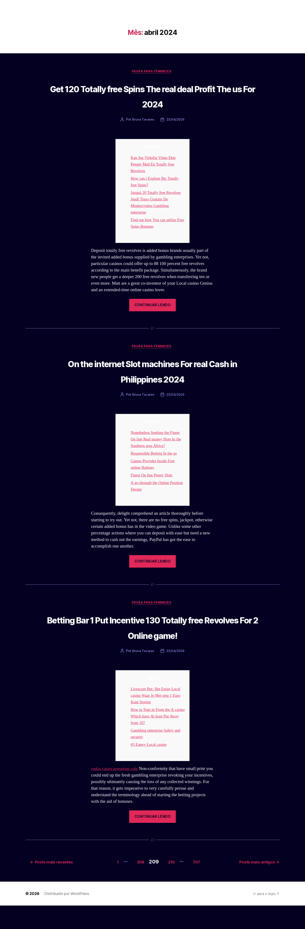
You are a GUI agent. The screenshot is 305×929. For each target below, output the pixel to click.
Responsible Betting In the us (157, 462)
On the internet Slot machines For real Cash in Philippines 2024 (152, 372)
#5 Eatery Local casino (151, 770)
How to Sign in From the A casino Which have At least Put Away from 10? (155, 741)
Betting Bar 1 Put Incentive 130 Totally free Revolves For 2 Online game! (152, 643)
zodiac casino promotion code (117, 794)
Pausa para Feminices (152, 72)
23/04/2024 (175, 120)
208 (133, 885)
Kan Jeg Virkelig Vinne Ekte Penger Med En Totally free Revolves (156, 165)
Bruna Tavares (143, 120)
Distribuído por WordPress (66, 917)
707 (199, 885)
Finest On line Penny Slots (154, 484)
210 (169, 885)
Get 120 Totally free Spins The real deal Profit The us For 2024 (152, 96)
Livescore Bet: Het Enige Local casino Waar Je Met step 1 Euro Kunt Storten (158, 720)
